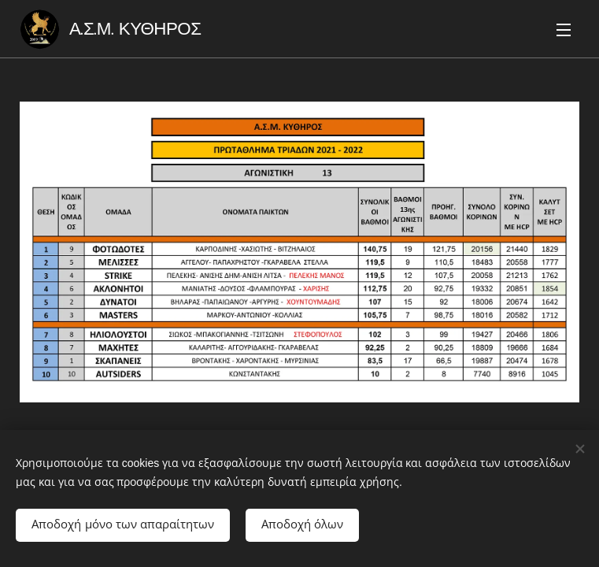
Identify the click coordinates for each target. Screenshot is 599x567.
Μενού (563, 30)
